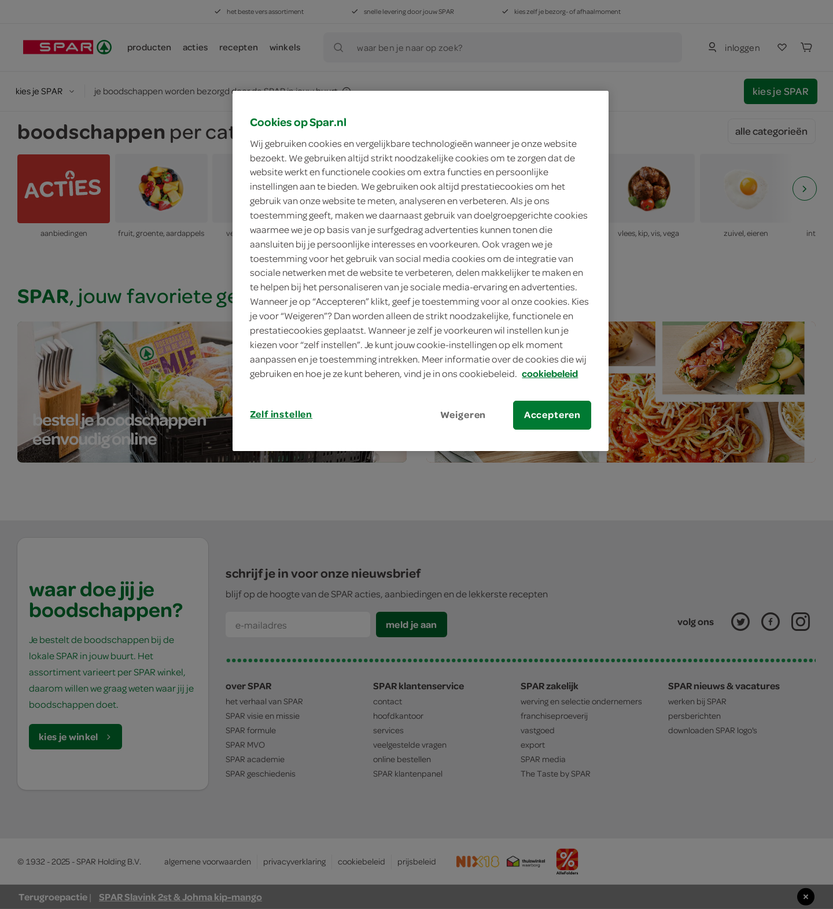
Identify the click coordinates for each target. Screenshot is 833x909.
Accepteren (552, 414)
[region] (421, 270)
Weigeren (463, 414)
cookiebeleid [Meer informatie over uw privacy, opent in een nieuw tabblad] (550, 373)
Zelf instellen (281, 414)
